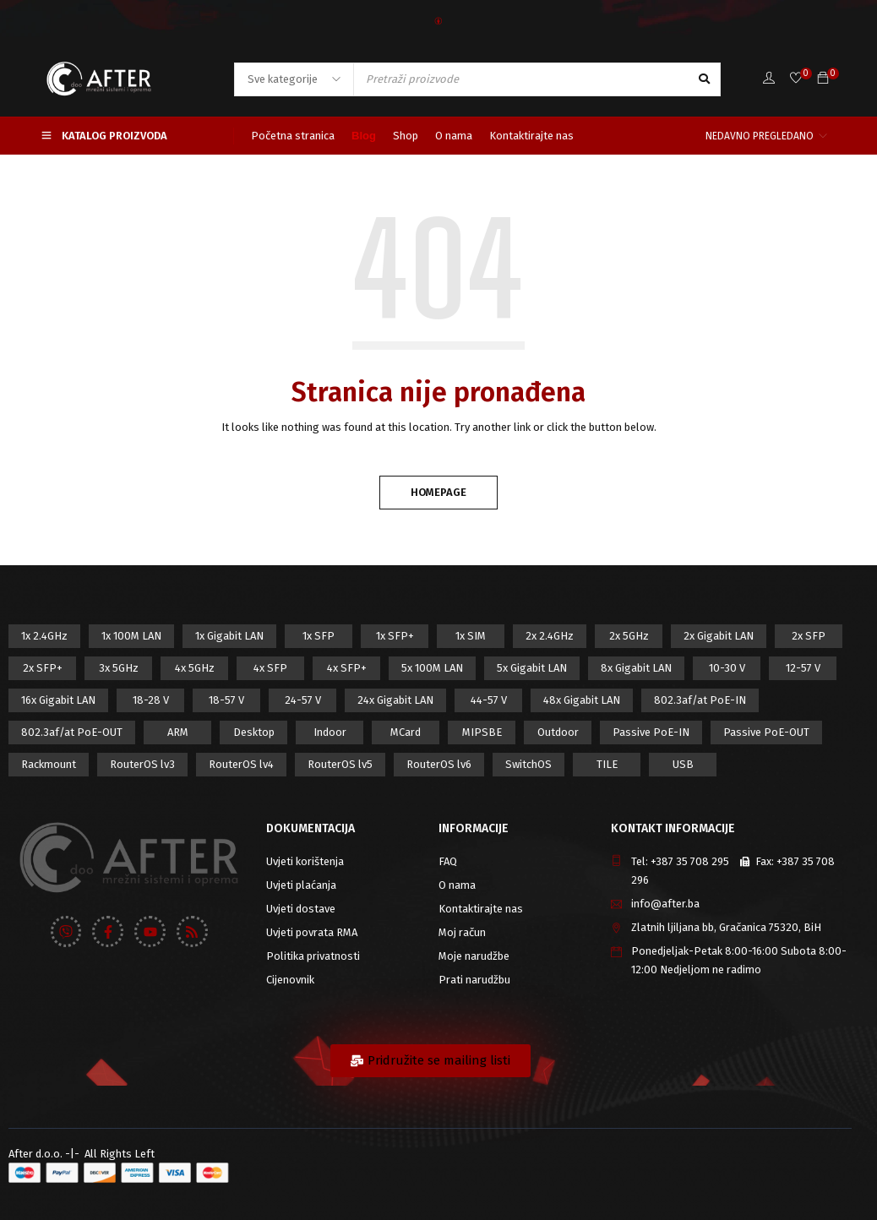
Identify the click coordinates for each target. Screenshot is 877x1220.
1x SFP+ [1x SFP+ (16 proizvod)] (395, 635)
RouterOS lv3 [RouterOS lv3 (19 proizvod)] (142, 764)
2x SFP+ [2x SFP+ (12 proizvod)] (43, 668)
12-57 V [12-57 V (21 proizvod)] (803, 668)
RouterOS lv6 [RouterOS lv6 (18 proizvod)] (438, 764)
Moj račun (462, 932)
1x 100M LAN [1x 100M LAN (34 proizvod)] (131, 635)
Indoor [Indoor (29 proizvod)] (329, 732)
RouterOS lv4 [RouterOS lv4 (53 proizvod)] (241, 764)
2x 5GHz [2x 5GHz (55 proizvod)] (629, 635)
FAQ (447, 861)
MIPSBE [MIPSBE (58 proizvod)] (482, 732)
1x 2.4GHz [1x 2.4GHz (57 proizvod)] (44, 635)
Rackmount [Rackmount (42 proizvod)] (48, 764)
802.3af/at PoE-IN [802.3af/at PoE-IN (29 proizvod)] (700, 700)
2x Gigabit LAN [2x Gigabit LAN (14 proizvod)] (719, 635)
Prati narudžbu (474, 979)
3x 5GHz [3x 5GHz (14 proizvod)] (119, 668)
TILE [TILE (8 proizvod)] (607, 764)
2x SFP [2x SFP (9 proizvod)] (808, 635)
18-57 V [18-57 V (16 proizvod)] (226, 700)
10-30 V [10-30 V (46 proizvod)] (727, 668)
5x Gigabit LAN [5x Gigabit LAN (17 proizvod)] (532, 668)
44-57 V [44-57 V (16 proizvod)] (489, 700)
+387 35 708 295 (690, 861)
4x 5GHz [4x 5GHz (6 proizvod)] (195, 668)
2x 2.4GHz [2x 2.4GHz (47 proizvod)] (550, 635)
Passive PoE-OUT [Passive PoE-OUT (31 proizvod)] (766, 732)
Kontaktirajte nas (480, 908)
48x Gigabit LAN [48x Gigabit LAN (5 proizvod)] (581, 700)
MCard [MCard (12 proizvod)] (405, 732)
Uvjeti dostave (300, 908)
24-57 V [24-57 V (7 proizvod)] (303, 700)
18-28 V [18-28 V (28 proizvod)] (151, 700)
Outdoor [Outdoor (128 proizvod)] (558, 732)
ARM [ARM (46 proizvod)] (177, 732)
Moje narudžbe (473, 956)
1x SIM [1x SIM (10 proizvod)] (470, 635)
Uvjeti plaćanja (301, 885)
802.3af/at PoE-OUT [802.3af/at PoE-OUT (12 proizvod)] (72, 732)
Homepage (438, 492)
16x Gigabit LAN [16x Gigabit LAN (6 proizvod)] (58, 700)
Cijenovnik (290, 979)
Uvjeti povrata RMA (311, 932)
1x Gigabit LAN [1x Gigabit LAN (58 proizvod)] (229, 635)
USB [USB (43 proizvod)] (683, 764)
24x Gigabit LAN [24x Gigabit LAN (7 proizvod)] (395, 700)
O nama (457, 885)
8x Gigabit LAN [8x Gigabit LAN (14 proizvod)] (636, 668)
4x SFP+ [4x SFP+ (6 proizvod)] (347, 668)
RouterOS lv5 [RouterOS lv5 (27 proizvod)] (340, 764)
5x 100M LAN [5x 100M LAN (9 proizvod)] (432, 668)
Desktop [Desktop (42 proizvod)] (254, 732)
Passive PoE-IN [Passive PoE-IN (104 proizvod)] (651, 732)
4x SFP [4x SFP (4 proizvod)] (270, 668)
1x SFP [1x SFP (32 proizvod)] (318, 635)
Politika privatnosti (313, 956)
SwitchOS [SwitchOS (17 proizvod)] (528, 764)
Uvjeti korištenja (305, 861)
